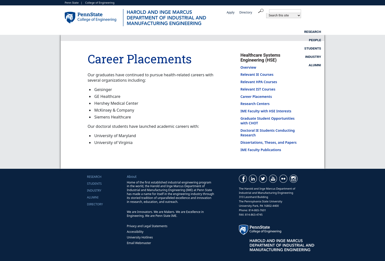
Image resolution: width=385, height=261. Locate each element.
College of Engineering (99, 2)
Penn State (72, 2)
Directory (245, 12)
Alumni (315, 32)
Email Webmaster (139, 243)
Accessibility (135, 232)
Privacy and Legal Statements (147, 226)
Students (235, 32)
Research (157, 32)
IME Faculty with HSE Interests (265, 111)
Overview (248, 67)
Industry (276, 32)
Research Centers (255, 103)
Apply (230, 12)
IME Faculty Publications (260, 149)
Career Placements (256, 96)
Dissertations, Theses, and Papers (268, 142)
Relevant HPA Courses (258, 81)
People (197, 32)
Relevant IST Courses (257, 89)
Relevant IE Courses (256, 74)
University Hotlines (140, 237)
